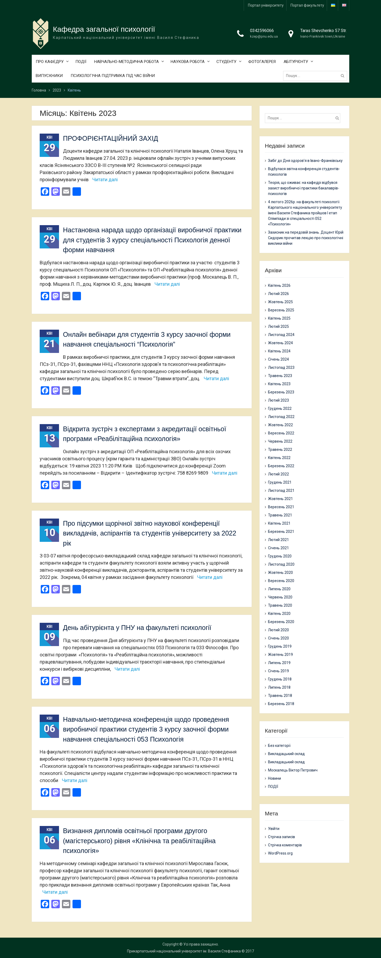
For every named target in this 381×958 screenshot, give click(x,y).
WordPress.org (280, 853)
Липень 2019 (279, 663)
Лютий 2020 (278, 630)
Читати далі (105, 180)
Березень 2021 (281, 531)
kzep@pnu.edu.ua (264, 37)
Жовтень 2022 (280, 425)
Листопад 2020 (281, 564)
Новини (274, 779)
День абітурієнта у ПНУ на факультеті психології (137, 628)
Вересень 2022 (281, 433)
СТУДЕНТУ (226, 62)
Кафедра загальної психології (104, 29)
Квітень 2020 (279, 613)
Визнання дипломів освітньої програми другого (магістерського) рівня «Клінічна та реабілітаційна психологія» (139, 841)
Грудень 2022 (280, 408)
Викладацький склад (286, 754)
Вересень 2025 (281, 310)
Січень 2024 (278, 359)
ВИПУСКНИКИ (49, 76)
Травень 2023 (280, 376)
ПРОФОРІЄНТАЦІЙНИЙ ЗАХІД (110, 138)
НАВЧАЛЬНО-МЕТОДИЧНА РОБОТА (126, 62)
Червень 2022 (280, 441)
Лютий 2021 (278, 540)
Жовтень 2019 (280, 654)
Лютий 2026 (278, 294)
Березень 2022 (281, 466)
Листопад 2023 (281, 367)
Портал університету (266, 5)
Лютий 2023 (278, 400)
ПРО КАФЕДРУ (50, 62)
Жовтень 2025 (280, 302)
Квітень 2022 (279, 458)
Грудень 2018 (280, 679)
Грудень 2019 (280, 646)
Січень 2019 (278, 671)
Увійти (273, 829)
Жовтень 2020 (280, 572)
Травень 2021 (280, 515)
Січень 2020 (278, 638)
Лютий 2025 (278, 326)
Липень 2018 (279, 687)
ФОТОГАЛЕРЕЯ (262, 62)
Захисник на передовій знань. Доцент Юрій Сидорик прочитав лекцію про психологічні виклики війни (305, 238)
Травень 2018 (280, 695)
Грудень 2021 (280, 482)
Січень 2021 (278, 548)
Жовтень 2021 (280, 499)
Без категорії (279, 746)
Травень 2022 (280, 449)
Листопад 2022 (281, 417)
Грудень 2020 (280, 556)
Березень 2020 (281, 622)
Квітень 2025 (279, 318)
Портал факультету (307, 5)
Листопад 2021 (281, 490)
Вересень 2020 (281, 581)
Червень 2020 (280, 597)
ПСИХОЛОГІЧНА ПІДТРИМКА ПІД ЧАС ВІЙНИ (113, 76)
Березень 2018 (281, 704)
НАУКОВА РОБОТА (188, 62)
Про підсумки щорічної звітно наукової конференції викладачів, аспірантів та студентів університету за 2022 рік (149, 533)
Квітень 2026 (279, 285)
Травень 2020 (280, 605)
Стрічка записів (281, 837)
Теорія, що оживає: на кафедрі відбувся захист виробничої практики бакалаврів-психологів (303, 188)
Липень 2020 (279, 589)
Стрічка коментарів (285, 845)
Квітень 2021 (279, 523)
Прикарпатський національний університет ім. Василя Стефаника (184, 951)
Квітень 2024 (279, 351)
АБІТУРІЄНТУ (296, 62)
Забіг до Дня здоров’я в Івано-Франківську (305, 161)
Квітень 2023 (279, 384)
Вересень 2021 (281, 507)
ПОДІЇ (80, 62)
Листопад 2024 (281, 335)
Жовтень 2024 (280, 343)
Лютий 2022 (278, 474)
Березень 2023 (281, 392)
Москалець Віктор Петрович (293, 770)
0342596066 (262, 30)
